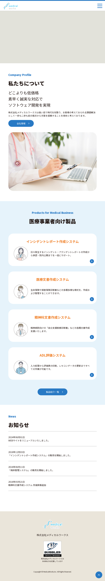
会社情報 (21, 123)
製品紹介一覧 (52, 392)
